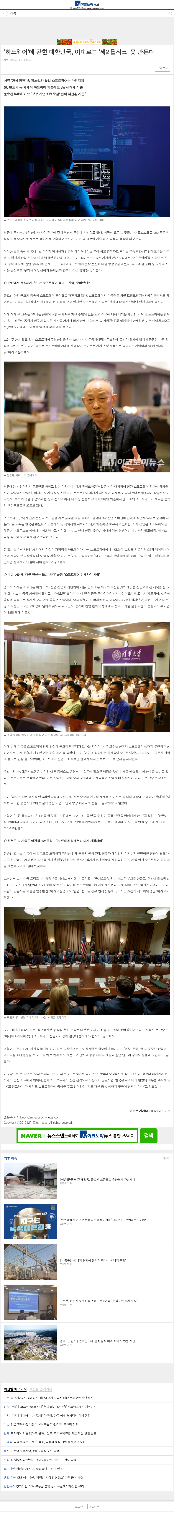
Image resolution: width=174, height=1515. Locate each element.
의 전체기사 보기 (148, 1111)
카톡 (22, 68)
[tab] (15, 1389)
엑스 (14, 68)
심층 (13, 13)
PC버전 (94, 1507)
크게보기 (162, 68)
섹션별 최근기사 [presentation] (15, 1389)
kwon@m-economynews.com (40, 1117)
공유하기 (170, 13)
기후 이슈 (10, 1158)
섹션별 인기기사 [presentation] (40, 1389)
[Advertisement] (87, 28)
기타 (29, 68)
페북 (7, 68)
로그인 (79, 1507)
